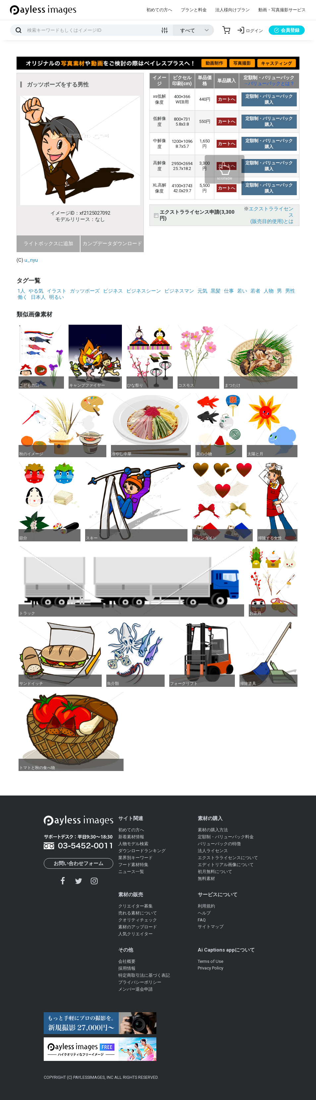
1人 (21, 291)
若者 (255, 291)
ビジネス (113, 291)
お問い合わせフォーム (78, 863)
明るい (56, 297)
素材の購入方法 (213, 829)
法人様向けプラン (232, 9)
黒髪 (216, 291)
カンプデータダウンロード (112, 244)
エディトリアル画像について (226, 864)
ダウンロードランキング (142, 850)
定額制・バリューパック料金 (226, 836)
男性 (290, 291)
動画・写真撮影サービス (282, 9)
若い (242, 291)
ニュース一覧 (131, 871)
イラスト (57, 291)
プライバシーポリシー (139, 982)
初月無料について (215, 871)
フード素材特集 (133, 864)
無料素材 (206, 878)
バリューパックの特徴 (219, 843)
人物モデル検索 (133, 843)
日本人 (38, 297)
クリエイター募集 (135, 906)
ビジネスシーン (143, 291)
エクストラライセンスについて (228, 857)
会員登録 (286, 30)
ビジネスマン (179, 291)
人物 (269, 291)
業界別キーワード (135, 857)
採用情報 (126, 968)
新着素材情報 (131, 836)
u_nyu (31, 260)
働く (22, 297)
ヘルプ (204, 912)
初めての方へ (159, 9)
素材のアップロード (137, 926)
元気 (202, 291)
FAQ (202, 919)
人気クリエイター (135, 933)
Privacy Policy (210, 967)
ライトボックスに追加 (48, 244)
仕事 (229, 291)
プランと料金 (194, 9)
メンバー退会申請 (135, 989)
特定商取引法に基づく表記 (144, 975)
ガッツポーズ (85, 291)
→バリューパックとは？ (268, 83)
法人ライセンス (213, 850)
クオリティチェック (137, 919)
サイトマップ (211, 926)
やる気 (35, 291)
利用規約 (206, 906)
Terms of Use (210, 961)
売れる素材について (137, 912)
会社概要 (126, 961)
